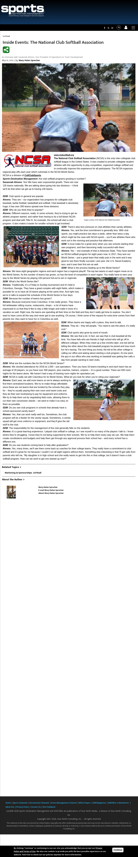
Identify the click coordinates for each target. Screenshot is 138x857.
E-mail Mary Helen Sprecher (51, 490)
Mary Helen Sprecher (29, 60)
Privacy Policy (22, 807)
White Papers (85, 803)
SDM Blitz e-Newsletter (118, 803)
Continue (118, 850)
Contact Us (36, 807)
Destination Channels (39, 803)
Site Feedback (49, 807)
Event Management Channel (64, 803)
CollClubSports (32, 175)
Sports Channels (20, 803)
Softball (6, 36)
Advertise (10, 807)
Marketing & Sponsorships (18, 472)
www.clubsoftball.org (64, 155)
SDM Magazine (99, 803)
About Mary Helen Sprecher (51, 493)
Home (8, 803)
